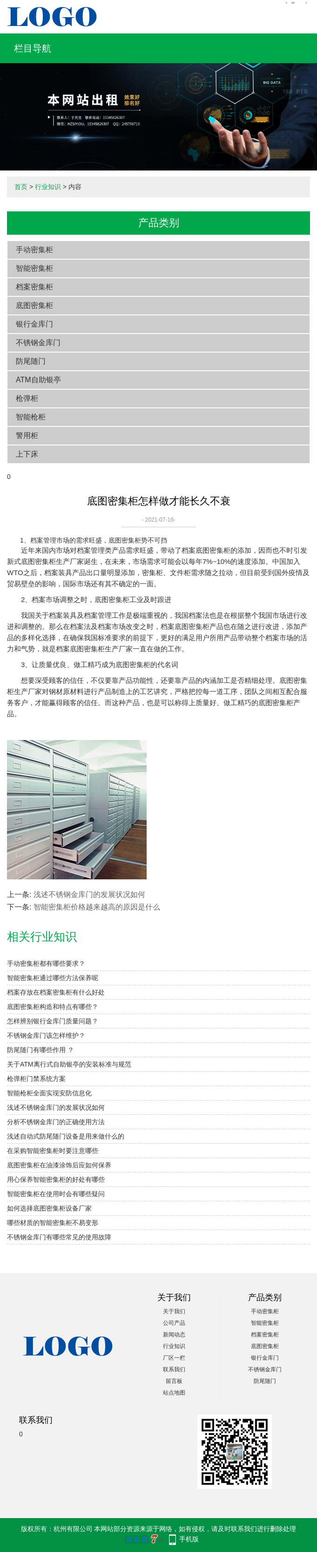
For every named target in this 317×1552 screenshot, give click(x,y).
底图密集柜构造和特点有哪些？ (52, 1006)
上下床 (27, 454)
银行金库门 (34, 324)
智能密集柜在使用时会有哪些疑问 (56, 1194)
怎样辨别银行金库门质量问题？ (52, 1021)
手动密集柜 (34, 250)
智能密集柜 (34, 268)
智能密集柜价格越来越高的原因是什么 (97, 907)
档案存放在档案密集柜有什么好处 (56, 992)
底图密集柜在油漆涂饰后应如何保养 (59, 1165)
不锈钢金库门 (38, 343)
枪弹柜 (27, 398)
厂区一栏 (174, 1358)
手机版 (189, 1539)
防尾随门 (31, 361)
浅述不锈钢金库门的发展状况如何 (89, 894)
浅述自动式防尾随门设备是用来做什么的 (65, 1136)
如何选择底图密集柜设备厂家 (49, 1208)
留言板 (174, 1381)
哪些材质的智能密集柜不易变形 (52, 1222)
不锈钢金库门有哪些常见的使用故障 (59, 1237)
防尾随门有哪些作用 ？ (40, 1050)
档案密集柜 (34, 287)
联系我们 (174, 1369)
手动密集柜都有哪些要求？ (46, 963)
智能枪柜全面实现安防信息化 (49, 1093)
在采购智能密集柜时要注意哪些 (52, 1150)
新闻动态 (174, 1334)
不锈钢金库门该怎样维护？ (46, 1035)
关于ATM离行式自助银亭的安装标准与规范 (69, 1064)
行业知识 (48, 186)
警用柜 (27, 435)
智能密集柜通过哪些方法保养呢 (52, 978)
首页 (20, 186)
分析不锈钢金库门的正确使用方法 (56, 1122)
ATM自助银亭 (38, 380)
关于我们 (174, 1311)
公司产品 (174, 1323)
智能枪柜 (31, 417)
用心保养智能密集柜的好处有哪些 (56, 1179)
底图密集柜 (34, 305)
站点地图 (174, 1392)
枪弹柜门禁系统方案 (36, 1078)
